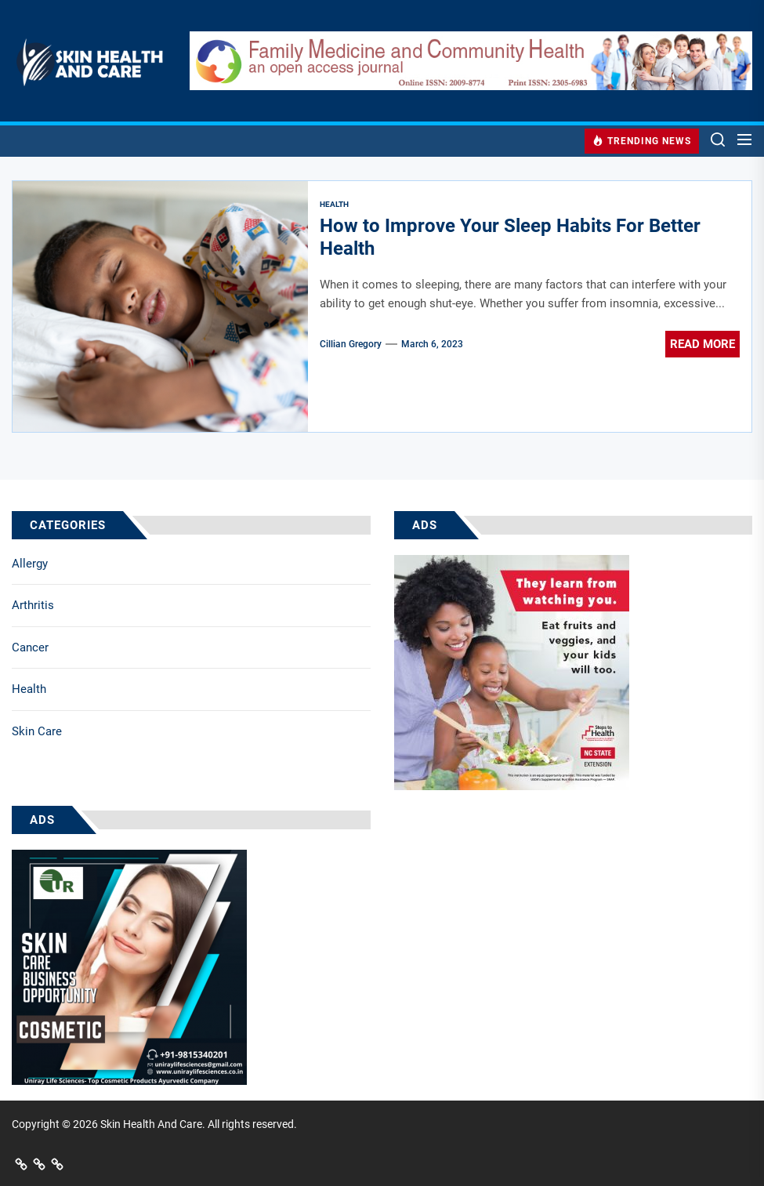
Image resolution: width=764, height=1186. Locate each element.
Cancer (30, 647)
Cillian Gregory (351, 344)
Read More (702, 344)
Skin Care (37, 731)
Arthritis (33, 605)
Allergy (30, 564)
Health (29, 689)
